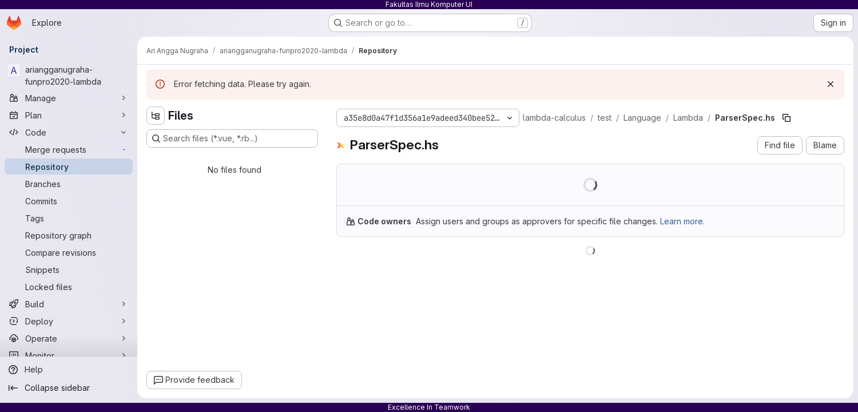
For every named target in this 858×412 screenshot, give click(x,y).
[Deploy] (69, 321)
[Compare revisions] (69, 252)
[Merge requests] (69, 149)
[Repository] (69, 167)
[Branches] (69, 184)
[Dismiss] (830, 84)
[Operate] (69, 338)
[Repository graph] (69, 235)
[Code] (69, 132)
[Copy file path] (786, 118)
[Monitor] (69, 355)
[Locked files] (69, 287)
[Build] (69, 304)
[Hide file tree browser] (155, 115)
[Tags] (69, 218)
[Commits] (69, 201)
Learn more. (682, 221)
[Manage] (69, 98)
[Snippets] (69, 270)
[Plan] (69, 115)
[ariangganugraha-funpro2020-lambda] (69, 75)
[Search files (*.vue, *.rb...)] (232, 138)
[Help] (69, 370)
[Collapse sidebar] (69, 388)
